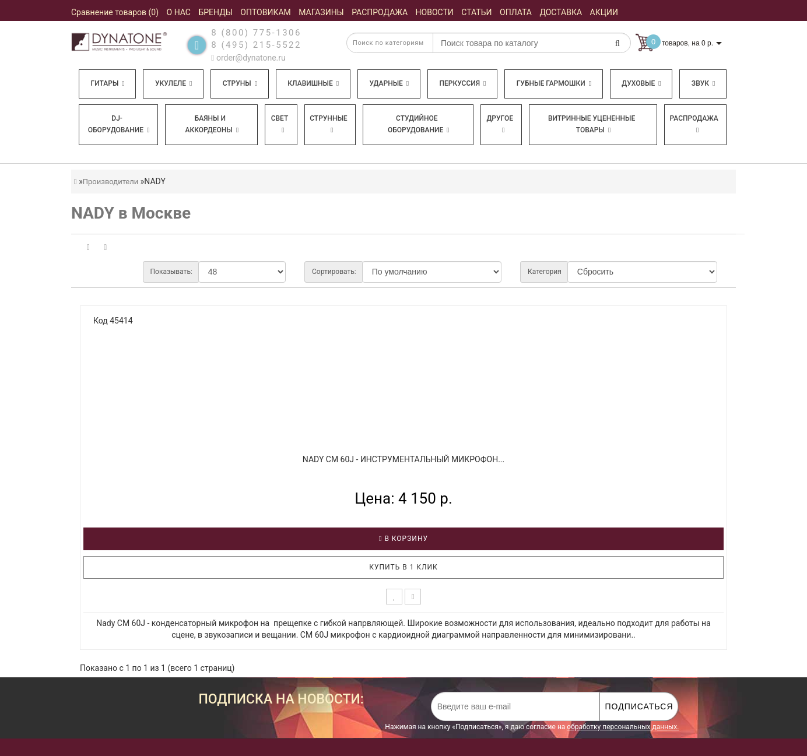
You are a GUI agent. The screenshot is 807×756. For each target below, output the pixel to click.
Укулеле (173, 83)
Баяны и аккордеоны (211, 124)
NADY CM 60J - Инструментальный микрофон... (403, 459)
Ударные (389, 83)
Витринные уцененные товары (591, 124)
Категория (545, 272)
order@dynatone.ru (248, 57)
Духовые (641, 83)
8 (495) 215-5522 (256, 45)
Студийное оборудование (419, 124)
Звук (703, 83)
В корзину (403, 539)
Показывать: (171, 272)
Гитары (108, 83)
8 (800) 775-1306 (256, 32)
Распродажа (694, 123)
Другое (499, 123)
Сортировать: (334, 272)
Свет (280, 123)
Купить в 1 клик (403, 567)
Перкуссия (462, 83)
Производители (111, 181)
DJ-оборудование (119, 124)
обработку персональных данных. (623, 727)
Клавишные (313, 83)
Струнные (328, 123)
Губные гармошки (554, 83)
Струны (240, 83)
